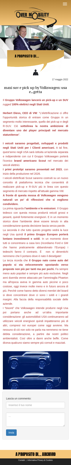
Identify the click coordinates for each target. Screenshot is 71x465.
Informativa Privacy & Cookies (40, 460)
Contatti (21, 460)
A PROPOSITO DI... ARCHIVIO (36, 454)
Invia (11, 432)
